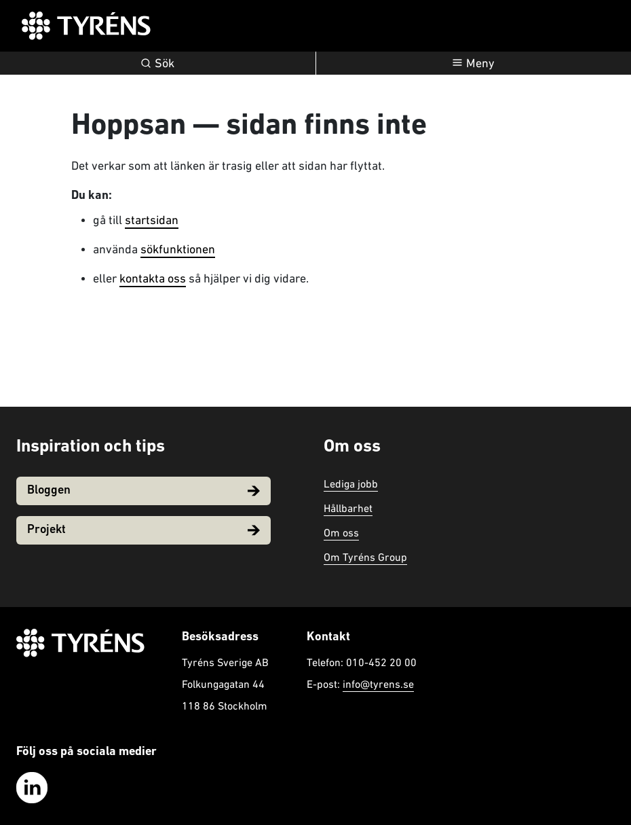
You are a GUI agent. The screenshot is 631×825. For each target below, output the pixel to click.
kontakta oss (152, 278)
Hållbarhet (348, 508)
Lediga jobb (351, 483)
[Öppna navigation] (474, 63)
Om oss (341, 532)
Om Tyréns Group (365, 557)
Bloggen (143, 490)
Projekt (143, 530)
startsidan (151, 220)
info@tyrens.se (378, 684)
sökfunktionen (177, 249)
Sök (157, 63)
